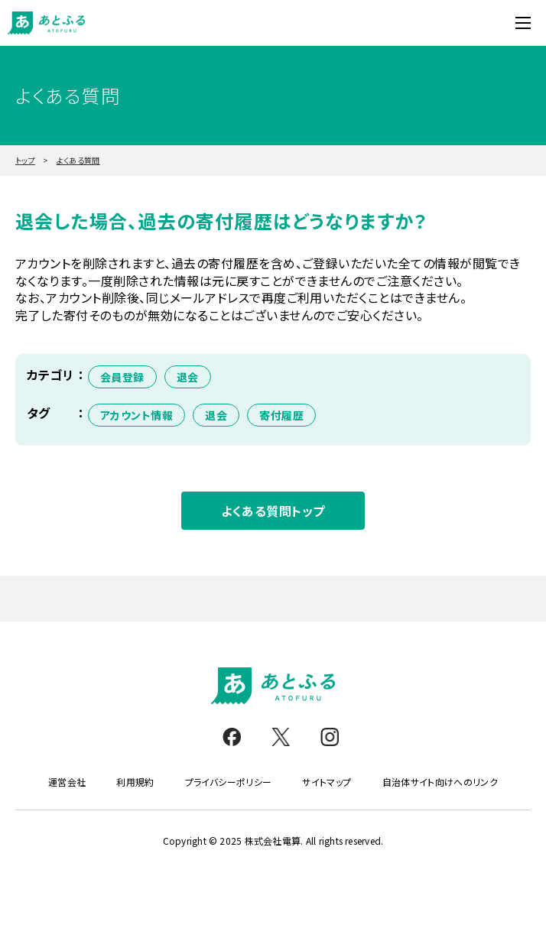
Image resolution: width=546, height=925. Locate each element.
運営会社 (67, 782)
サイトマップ (326, 782)
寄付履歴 (281, 415)
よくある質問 (78, 160)
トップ (25, 160)
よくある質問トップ (272, 510)
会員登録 (122, 377)
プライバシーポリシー (228, 782)
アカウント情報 (136, 415)
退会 (188, 377)
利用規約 (135, 782)
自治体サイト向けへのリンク (440, 782)
